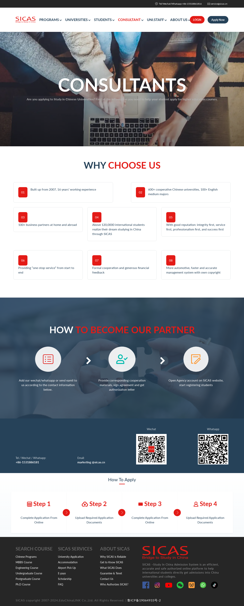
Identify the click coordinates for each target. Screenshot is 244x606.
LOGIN (197, 19)
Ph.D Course (23, 584)
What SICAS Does (111, 567)
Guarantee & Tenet (111, 573)
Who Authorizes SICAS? (114, 584)
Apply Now (218, 19)
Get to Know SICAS (111, 562)
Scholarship (64, 578)
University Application (71, 556)
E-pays (62, 573)
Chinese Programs (26, 556)
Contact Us (106, 578)
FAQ (60, 584)
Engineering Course (27, 567)
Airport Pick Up (67, 567)
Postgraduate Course (28, 578)
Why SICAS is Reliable (113, 556)
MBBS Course (24, 562)
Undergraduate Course (29, 573)
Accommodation (68, 562)
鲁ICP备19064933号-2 (144, 600)
